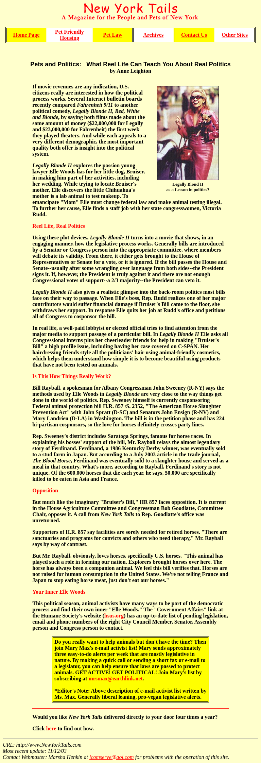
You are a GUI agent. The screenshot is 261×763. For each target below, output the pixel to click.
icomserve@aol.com (111, 757)
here (51, 728)
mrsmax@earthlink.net (115, 678)
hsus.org (114, 615)
